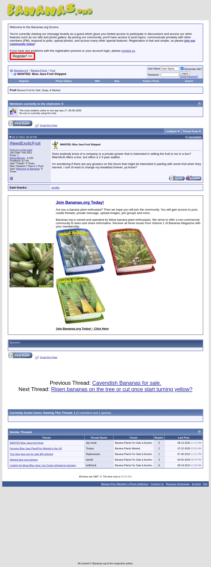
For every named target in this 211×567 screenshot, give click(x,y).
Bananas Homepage (178, 484)
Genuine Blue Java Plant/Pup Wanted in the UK (36, 448)
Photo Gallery (64, 81)
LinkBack (171, 131)
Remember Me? (191, 69)
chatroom (53, 104)
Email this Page (48, 125)
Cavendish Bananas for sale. (126, 383)
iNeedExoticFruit (25, 143)
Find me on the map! (21, 149)
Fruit (52, 70)
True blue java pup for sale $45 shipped (31, 454)
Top (205, 484)
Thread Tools (190, 131)
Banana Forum (39, 70)
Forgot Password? (189, 76)
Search (189, 81)
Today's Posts (151, 81)
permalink (195, 137)
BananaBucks (17, 158)
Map (116, 81)
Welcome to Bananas (28, 168)
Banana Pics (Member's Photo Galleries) (124, 484)
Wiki (97, 81)
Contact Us (157, 484)
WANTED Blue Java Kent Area (26, 442)
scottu (56, 187)
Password (153, 74)
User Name (154, 68)
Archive (196, 484)
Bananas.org (21, 70)
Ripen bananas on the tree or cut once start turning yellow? (121, 389)
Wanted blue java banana (24, 459)
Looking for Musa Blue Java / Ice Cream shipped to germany (43, 465)
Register (24, 81)
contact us (128, 50)
